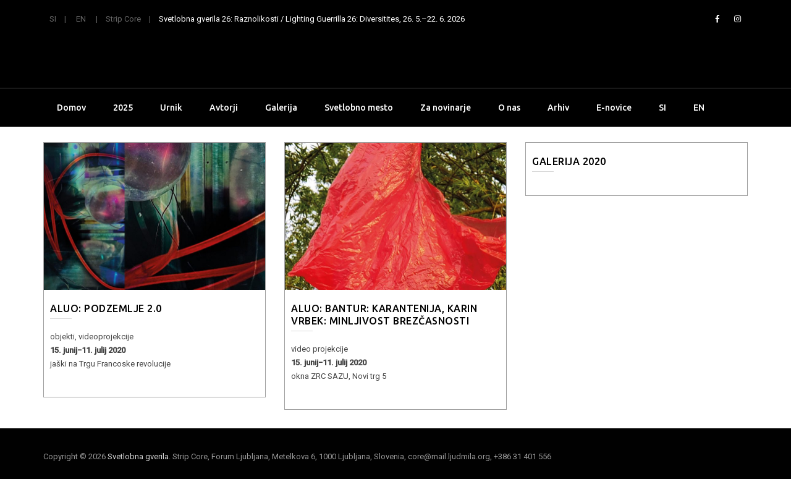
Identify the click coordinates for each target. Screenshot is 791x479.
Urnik (171, 107)
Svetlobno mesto (358, 107)
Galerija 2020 (569, 161)
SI (52, 18)
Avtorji (223, 107)
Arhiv (558, 107)
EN (81, 18)
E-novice (614, 107)
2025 (123, 107)
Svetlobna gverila (138, 456)
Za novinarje (445, 107)
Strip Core (123, 18)
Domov (71, 107)
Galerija (281, 107)
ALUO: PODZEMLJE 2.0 (106, 308)
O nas (509, 107)
